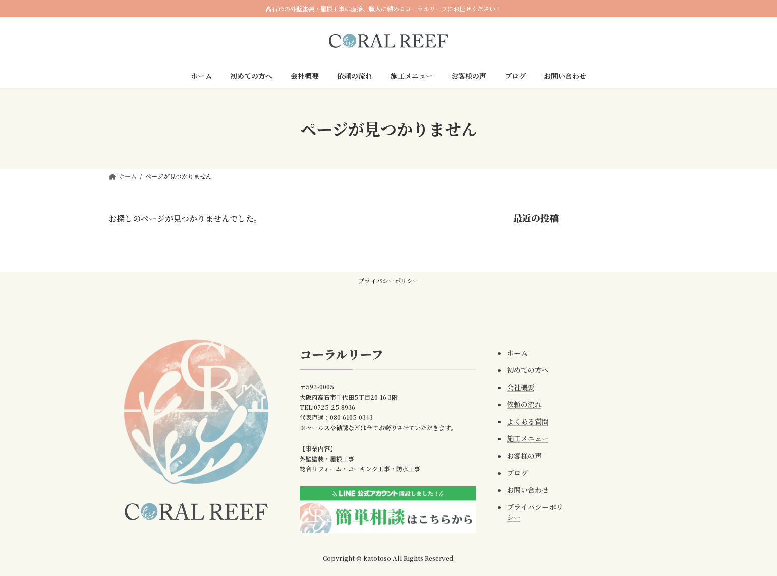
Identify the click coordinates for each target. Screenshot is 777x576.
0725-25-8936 (331, 407)
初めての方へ (524, 370)
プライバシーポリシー (388, 280)
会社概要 (517, 387)
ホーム (513, 353)
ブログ (513, 473)
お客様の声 (520, 456)
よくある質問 (524, 421)
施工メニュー (524, 438)
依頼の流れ (520, 404)
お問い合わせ (524, 490)
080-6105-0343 (347, 417)
